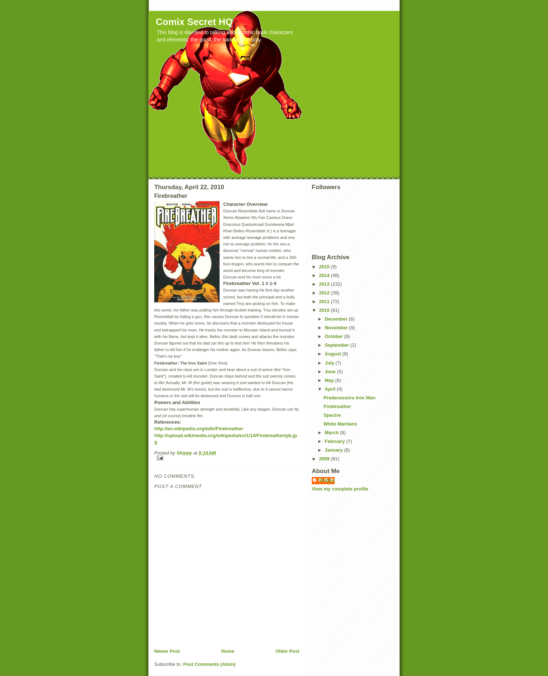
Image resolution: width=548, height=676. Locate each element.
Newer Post (167, 651)
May (330, 380)
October (334, 336)
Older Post (287, 651)
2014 (325, 275)
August (333, 354)
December (337, 319)
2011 (325, 301)
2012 (325, 293)
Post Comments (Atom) (209, 664)
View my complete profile (340, 489)
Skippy (327, 480)
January (334, 450)
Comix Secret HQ (194, 21)
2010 (325, 310)
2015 (325, 266)
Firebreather (337, 406)
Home (227, 651)
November (337, 327)
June (331, 371)
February (335, 441)
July (330, 363)
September (338, 345)
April (331, 389)
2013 (325, 284)
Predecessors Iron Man (349, 397)
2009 (325, 458)
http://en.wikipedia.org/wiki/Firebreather (199, 428)
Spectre (332, 415)
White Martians (340, 424)
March (332, 432)
